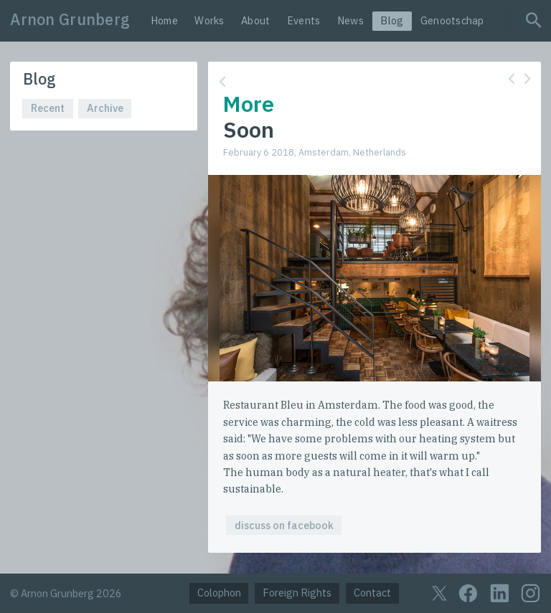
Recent (48, 108)
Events (304, 20)
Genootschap (452, 20)
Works (209, 20)
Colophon (219, 592)
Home (164, 20)
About (255, 20)
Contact (372, 592)
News (350, 20)
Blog (391, 20)
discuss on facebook (284, 525)
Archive (105, 108)
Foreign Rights (297, 592)
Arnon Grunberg (70, 19)
